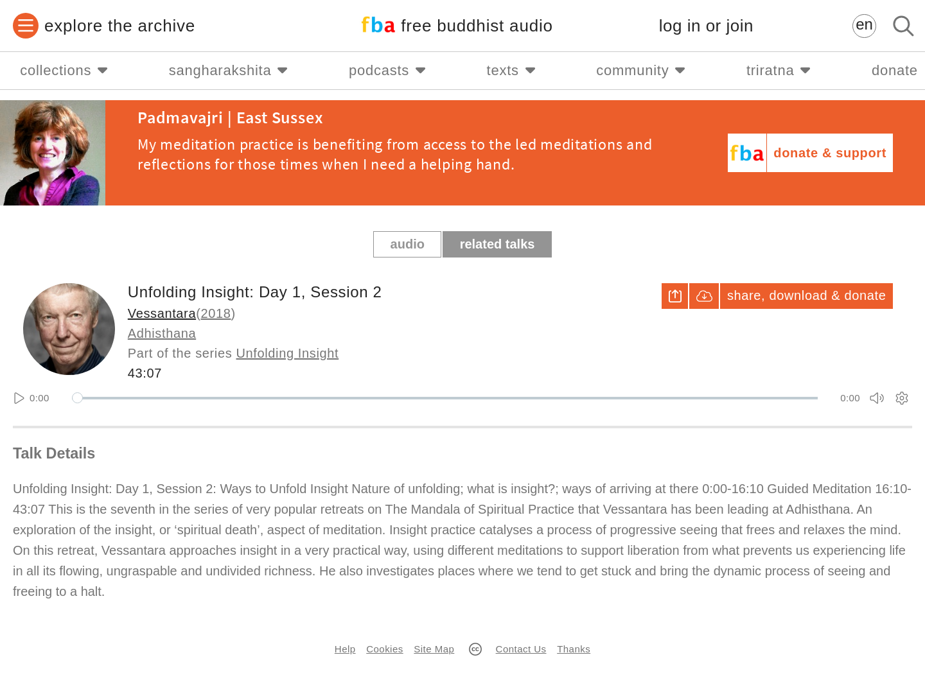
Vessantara (162, 313)
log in (706, 26)
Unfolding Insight (287, 353)
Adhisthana (162, 333)
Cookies (384, 648)
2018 (215, 313)
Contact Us (521, 648)
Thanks (573, 648)
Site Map (434, 648)
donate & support (829, 153)
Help (345, 648)
